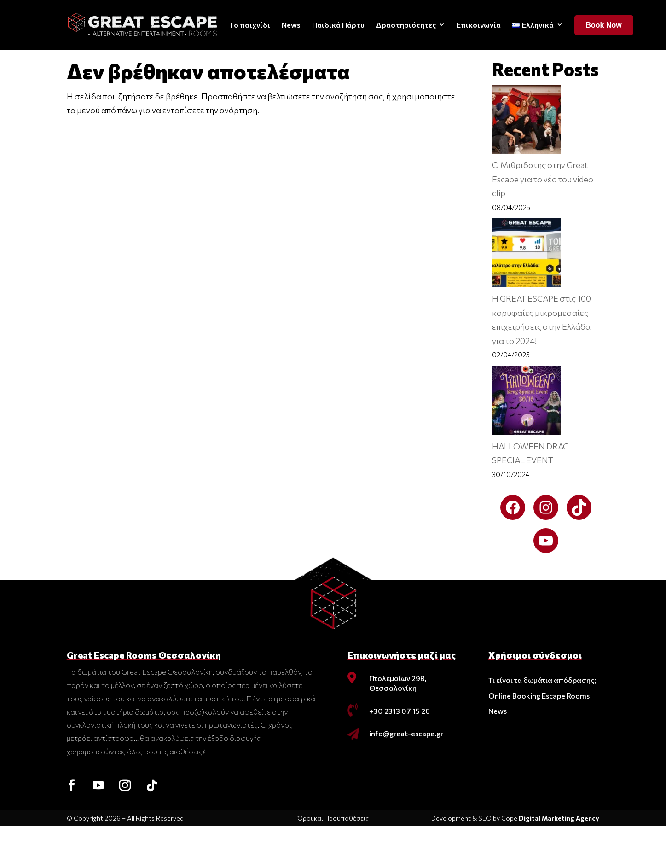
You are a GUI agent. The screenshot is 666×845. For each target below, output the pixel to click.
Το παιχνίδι (249, 24)
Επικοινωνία (479, 24)
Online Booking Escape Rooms (539, 714)
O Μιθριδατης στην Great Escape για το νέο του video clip (542, 198)
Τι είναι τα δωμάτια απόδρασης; (542, 698)
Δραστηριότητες (406, 24)
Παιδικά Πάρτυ (338, 24)
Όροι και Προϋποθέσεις (333, 837)
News (291, 24)
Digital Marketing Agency (559, 837)
